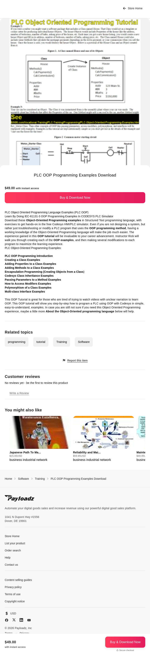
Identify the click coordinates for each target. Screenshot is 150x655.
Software (84, 341)
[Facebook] (6, 620)
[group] (40, 439)
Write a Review (19, 393)
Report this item (75, 360)
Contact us (11, 564)
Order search (13, 550)
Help (7, 557)
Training (61, 341)
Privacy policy (13, 587)
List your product (15, 543)
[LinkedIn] (21, 620)
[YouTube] (29, 620)
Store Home (132, 8)
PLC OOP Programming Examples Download (78, 478)
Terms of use (13, 594)
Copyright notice (15, 601)
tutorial (40, 341)
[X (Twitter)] (14, 620)
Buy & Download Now (75, 197)
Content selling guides (18, 580)
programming (16, 341)
